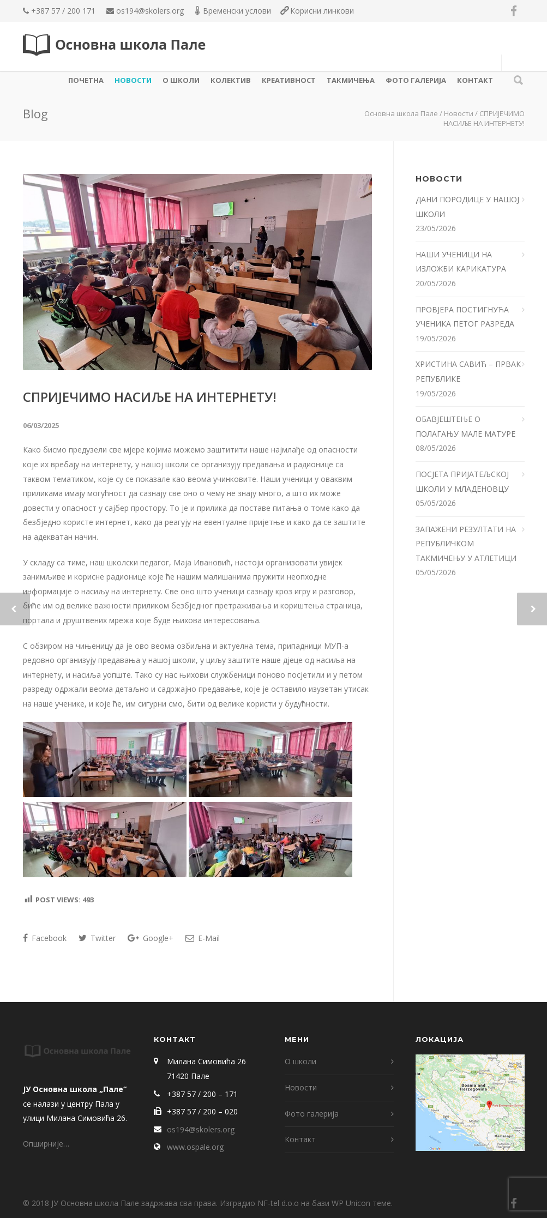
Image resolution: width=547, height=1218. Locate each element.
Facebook (45, 938)
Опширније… (46, 1143)
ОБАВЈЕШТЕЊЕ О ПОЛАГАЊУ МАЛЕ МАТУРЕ (467, 426)
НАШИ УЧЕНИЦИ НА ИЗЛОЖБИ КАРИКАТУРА (462, 261)
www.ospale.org (195, 1147)
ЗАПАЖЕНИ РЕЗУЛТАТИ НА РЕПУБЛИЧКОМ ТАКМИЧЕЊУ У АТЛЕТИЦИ (466, 543)
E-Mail (202, 938)
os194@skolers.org (150, 10)
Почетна (86, 80)
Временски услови (237, 10)
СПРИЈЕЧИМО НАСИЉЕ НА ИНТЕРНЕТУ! (149, 397)
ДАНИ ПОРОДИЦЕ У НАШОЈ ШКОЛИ (467, 206)
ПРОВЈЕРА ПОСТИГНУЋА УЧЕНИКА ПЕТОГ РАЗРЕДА (466, 316)
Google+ (150, 938)
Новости (133, 80)
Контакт (475, 80)
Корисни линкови (322, 10)
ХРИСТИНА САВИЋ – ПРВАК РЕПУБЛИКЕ (468, 371)
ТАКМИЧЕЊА (351, 80)
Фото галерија (416, 80)
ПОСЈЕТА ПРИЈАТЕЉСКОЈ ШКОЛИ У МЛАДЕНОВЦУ (462, 481)
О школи (181, 80)
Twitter (97, 938)
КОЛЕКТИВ (231, 80)
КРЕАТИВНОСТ (289, 80)
